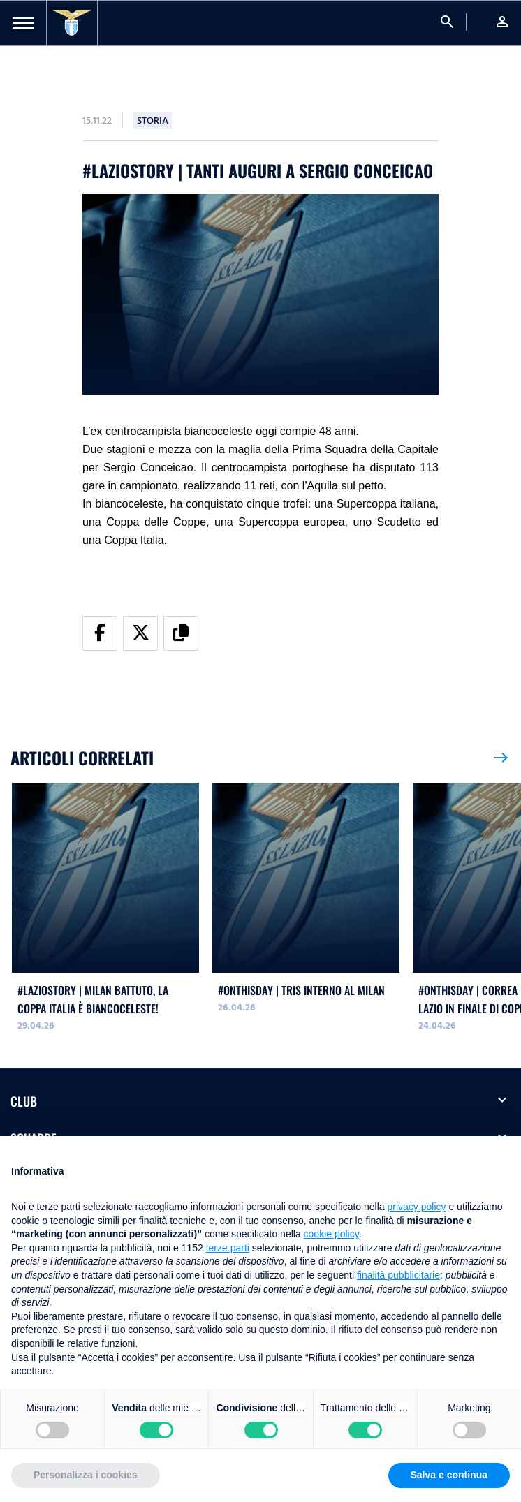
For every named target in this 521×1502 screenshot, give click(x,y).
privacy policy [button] (417, 1206)
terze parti (227, 1247)
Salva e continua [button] (449, 1474)
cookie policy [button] (331, 1233)
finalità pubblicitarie (398, 1275)
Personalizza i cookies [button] (86, 1474)
